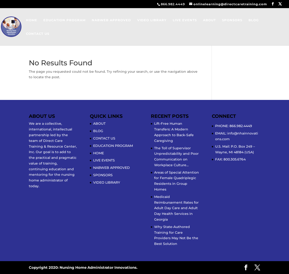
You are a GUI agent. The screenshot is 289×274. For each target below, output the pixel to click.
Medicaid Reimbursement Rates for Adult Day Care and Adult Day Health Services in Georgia (176, 208)
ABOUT (209, 20)
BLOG (253, 20)
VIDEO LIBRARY (152, 20)
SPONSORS (232, 20)
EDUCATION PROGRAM (64, 20)
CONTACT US (37, 34)
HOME (31, 20)
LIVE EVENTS (185, 20)
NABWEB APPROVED (111, 20)
